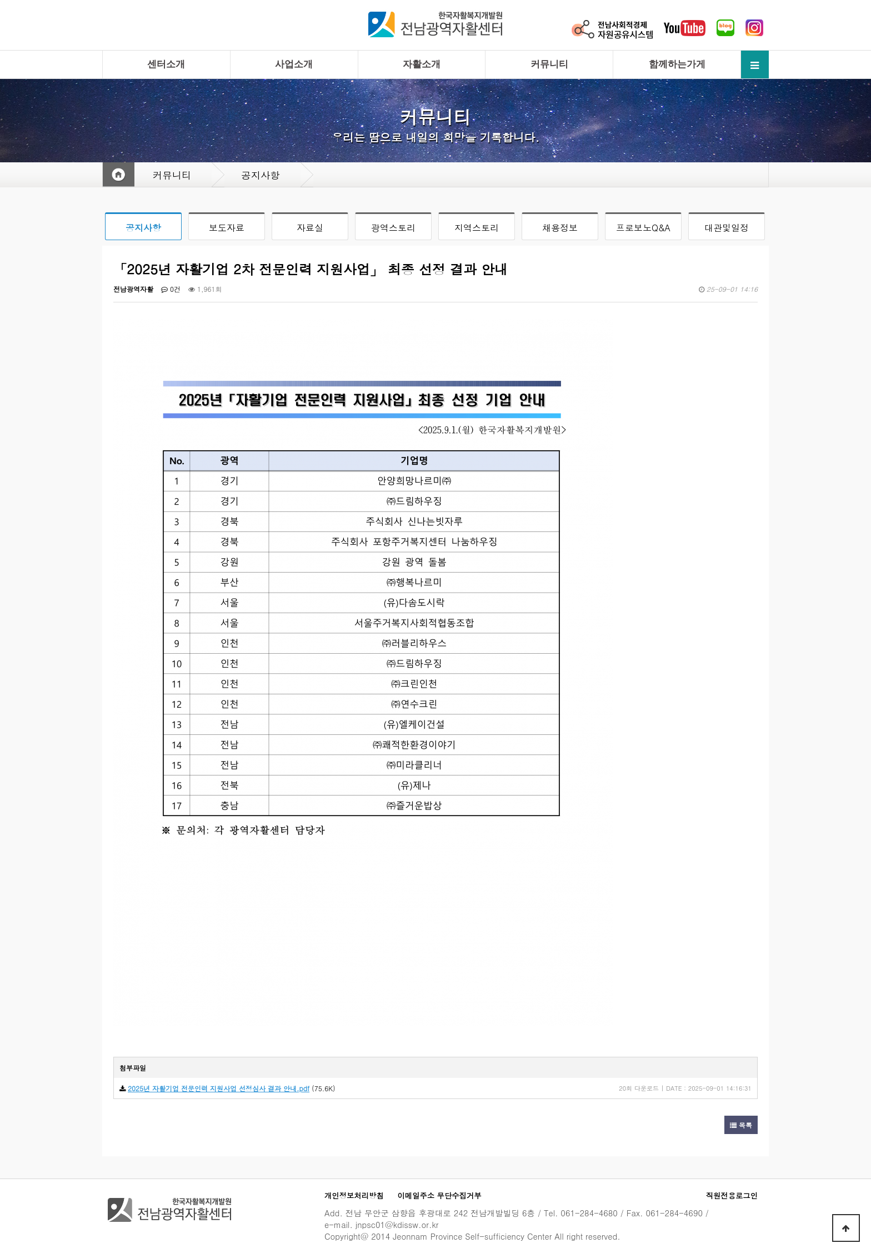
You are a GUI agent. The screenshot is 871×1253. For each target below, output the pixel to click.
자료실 (310, 227)
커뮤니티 (549, 64)
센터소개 (166, 64)
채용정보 (560, 227)
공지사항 (143, 227)
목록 (741, 1125)
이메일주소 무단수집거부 (440, 1195)
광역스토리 (393, 227)
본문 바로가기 (0, 0)
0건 (171, 289)
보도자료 (226, 227)
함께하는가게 (677, 64)
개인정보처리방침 (354, 1195)
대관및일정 (726, 227)
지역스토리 (476, 227)
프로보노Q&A (643, 227)
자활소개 (421, 64)
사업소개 (294, 64)
